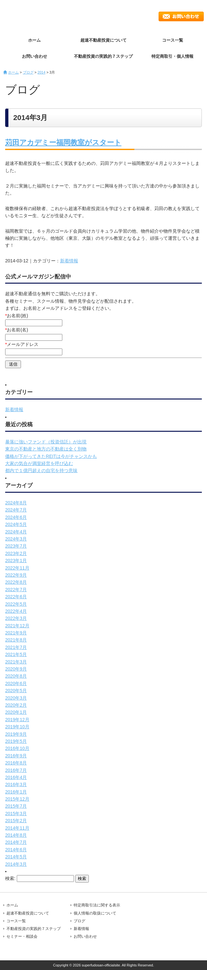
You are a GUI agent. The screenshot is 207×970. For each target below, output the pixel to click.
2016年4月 (16, 777)
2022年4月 (16, 611)
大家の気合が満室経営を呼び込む (39, 463)
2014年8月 (16, 835)
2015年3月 (16, 813)
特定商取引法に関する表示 (97, 905)
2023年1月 (16, 560)
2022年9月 (16, 575)
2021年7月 (16, 647)
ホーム (34, 40)
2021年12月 (17, 625)
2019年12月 (17, 719)
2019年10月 (17, 726)
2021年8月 (16, 639)
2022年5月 (16, 604)
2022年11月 (17, 568)
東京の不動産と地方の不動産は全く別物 (46, 448)
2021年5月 (16, 654)
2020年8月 (16, 676)
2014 (41, 72)
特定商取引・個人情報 (172, 56)
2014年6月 (16, 849)
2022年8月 (16, 582)
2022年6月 (16, 596)
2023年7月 (16, 546)
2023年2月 (16, 553)
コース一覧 (172, 40)
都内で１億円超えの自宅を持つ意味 (41, 470)
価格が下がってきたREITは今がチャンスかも (51, 456)
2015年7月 (16, 806)
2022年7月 (16, 589)
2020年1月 (16, 712)
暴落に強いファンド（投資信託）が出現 (46, 441)
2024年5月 (16, 524)
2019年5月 (16, 741)
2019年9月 (16, 734)
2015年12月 (17, 799)
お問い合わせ (181, 16)
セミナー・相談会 (21, 936)
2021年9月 (16, 632)
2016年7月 (16, 770)
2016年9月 (16, 755)
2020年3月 (16, 698)
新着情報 (69, 260)
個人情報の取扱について (95, 913)
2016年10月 (17, 748)
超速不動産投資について (103, 40)
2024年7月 (16, 509)
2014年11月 (17, 828)
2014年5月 (16, 856)
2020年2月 (16, 705)
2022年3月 (16, 618)
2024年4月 (16, 531)
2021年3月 (16, 661)
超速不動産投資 (37, 16)
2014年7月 (16, 842)
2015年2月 (16, 820)
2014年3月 (16, 864)
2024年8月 (16, 502)
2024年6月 (16, 517)
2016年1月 (16, 791)
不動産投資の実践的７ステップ (103, 56)
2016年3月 (16, 784)
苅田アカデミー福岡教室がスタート (63, 142)
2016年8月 (16, 762)
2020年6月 (16, 683)
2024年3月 (16, 538)
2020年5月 (16, 690)
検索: (10, 878)
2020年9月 (16, 669)
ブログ (28, 72)
